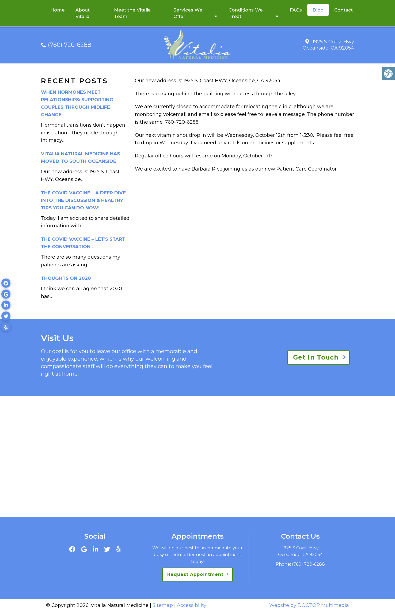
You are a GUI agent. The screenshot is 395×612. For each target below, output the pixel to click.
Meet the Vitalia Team (132, 13)
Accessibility (191, 605)
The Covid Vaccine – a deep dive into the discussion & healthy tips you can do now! (83, 200)
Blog (318, 10)
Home (57, 10)
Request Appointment (195, 574)
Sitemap (163, 605)
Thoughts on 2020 (66, 278)
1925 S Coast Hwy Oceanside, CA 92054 (328, 45)
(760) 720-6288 (69, 44)
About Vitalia (82, 13)
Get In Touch (316, 357)
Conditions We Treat (246, 13)
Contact (343, 10)
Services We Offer (187, 13)
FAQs (296, 10)
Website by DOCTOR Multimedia (309, 605)
